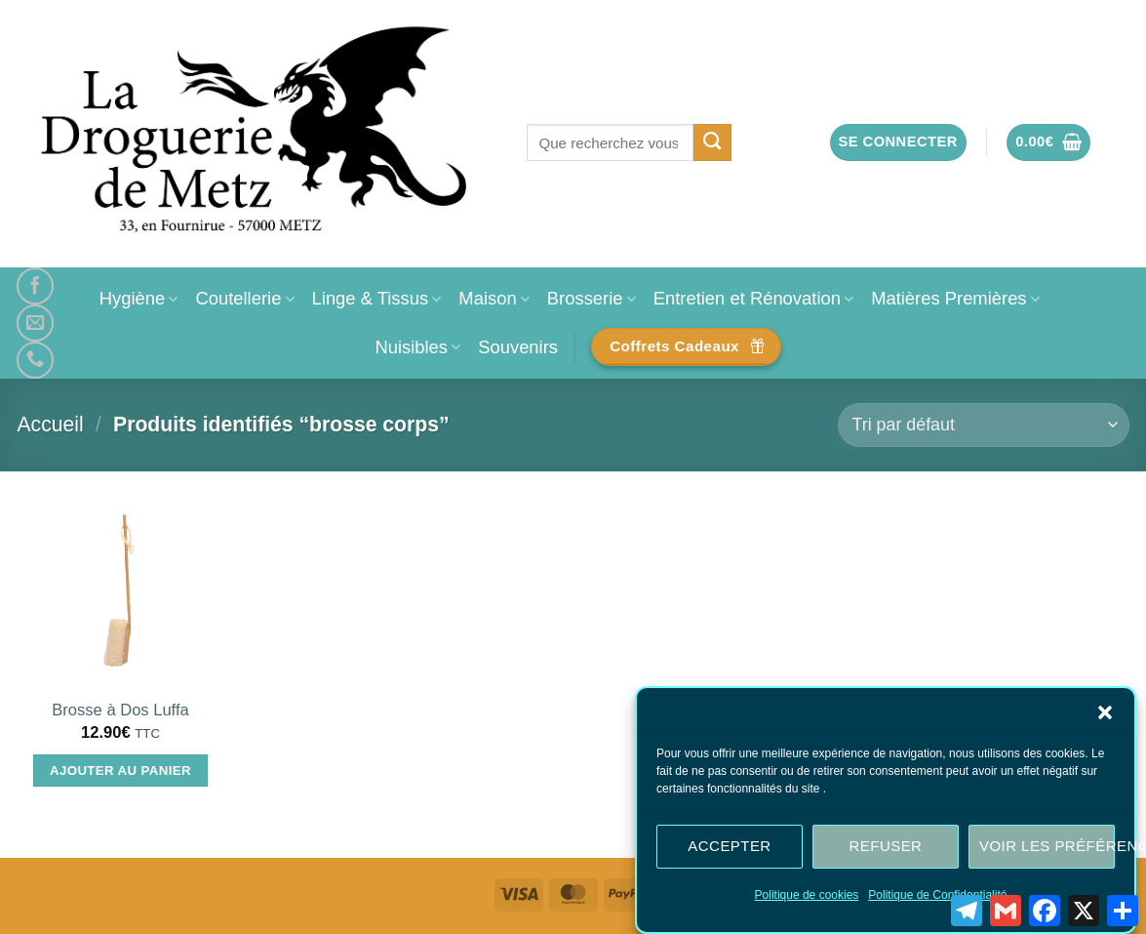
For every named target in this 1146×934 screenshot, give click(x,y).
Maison (493, 298)
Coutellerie (244, 298)
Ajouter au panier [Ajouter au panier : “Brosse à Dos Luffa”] (120, 770)
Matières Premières (955, 298)
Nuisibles (417, 347)
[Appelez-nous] (35, 360)
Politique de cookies (807, 895)
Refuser (886, 845)
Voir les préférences (1047, 845)
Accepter (729, 845)
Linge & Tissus (377, 298)
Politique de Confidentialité (937, 895)
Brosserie (591, 298)
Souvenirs (518, 347)
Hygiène (138, 298)
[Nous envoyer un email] (35, 323)
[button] (1105, 712)
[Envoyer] (712, 142)
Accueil (51, 424)
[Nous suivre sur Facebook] (35, 286)
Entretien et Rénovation (753, 298)
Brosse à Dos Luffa (120, 710)
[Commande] (983, 425)
